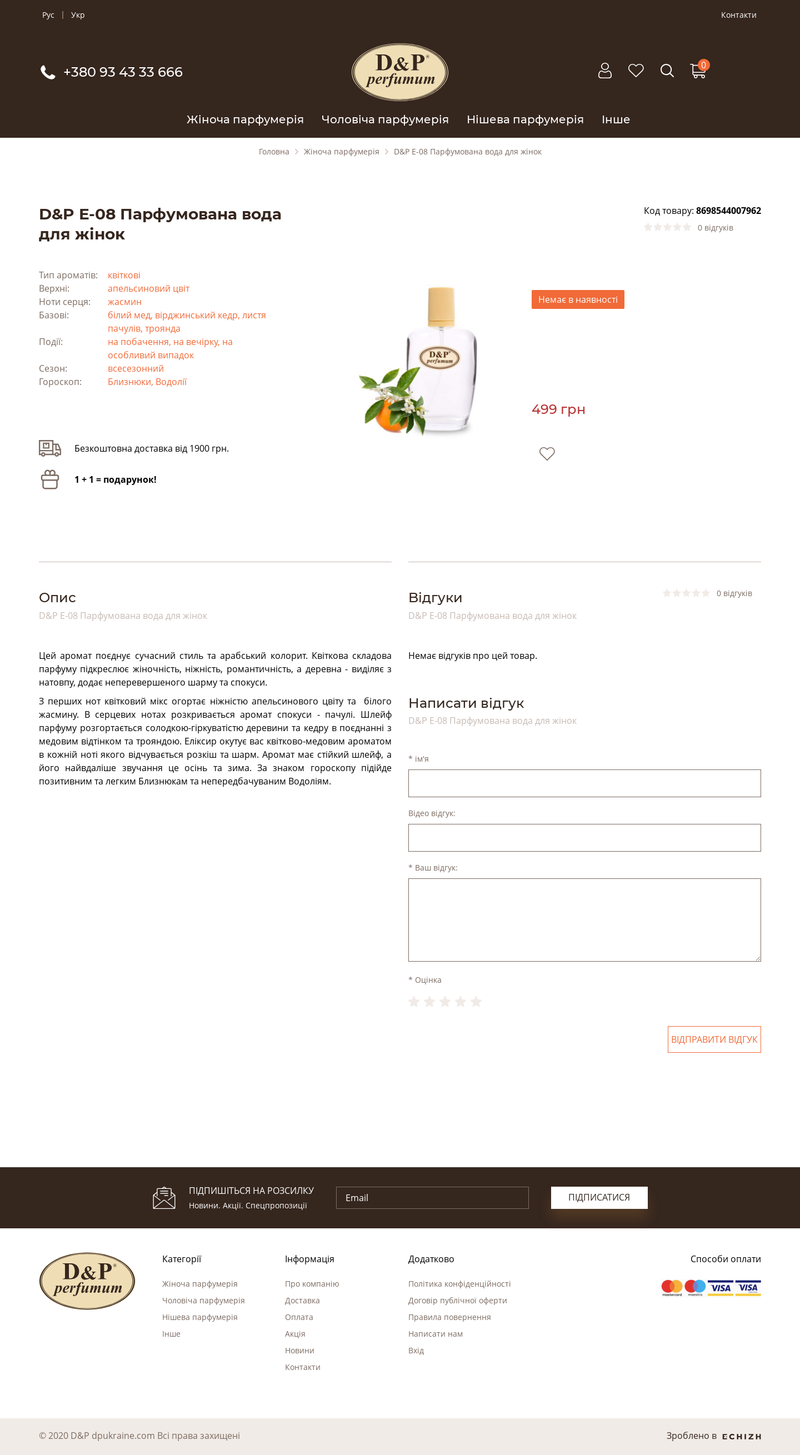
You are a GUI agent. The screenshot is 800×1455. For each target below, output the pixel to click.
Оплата (299, 1317)
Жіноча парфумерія (245, 119)
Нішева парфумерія (525, 119)
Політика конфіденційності (459, 1283)
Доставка (302, 1300)
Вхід (416, 1350)
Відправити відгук (714, 1039)
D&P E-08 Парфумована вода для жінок (468, 152)
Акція (295, 1333)
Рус (48, 15)
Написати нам (435, 1333)
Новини (299, 1350)
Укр (78, 15)
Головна (274, 152)
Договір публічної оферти (457, 1300)
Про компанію (312, 1283)
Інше (616, 119)
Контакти (739, 15)
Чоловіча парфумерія (385, 119)
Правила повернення (449, 1317)
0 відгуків (715, 228)
